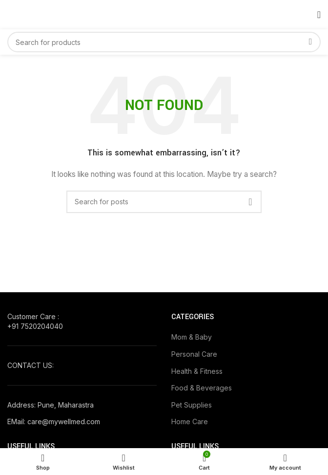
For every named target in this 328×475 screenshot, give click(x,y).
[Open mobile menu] (319, 14)
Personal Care (194, 354)
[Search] (164, 42)
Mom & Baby (191, 337)
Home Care (189, 421)
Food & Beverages (201, 388)
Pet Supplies (191, 405)
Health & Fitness (197, 371)
